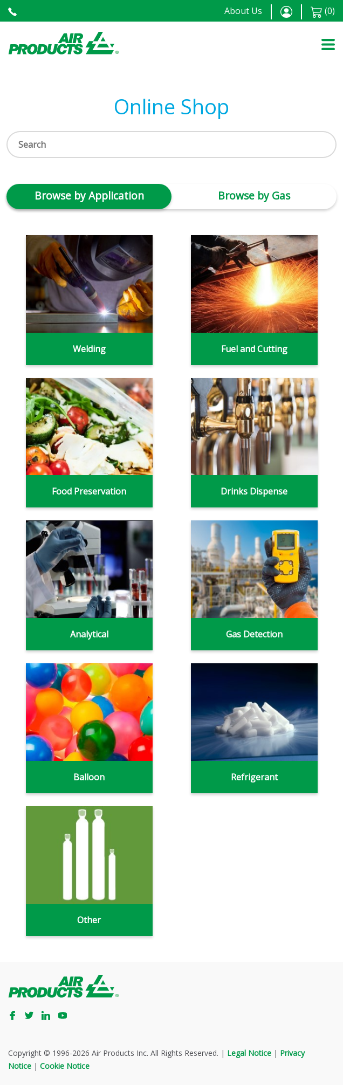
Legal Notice (249, 1053)
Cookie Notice (65, 1066)
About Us (243, 11)
